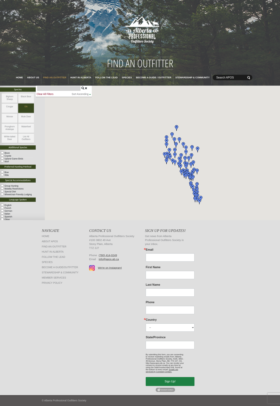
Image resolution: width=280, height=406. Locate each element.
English (7, 205)
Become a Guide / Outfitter (153, 77)
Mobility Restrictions (14, 189)
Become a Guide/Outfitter (60, 267)
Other (7, 219)
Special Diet (10, 192)
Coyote (7, 156)
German (8, 211)
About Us (33, 77)
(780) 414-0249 (108, 255)
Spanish (8, 217)
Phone (150, 302)
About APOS (50, 241)
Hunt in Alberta (80, 77)
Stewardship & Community (192, 77)
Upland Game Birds (13, 159)
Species (127, 77)
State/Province (156, 337)
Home (19, 77)
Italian (7, 214)
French (7, 208)
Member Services (54, 277)
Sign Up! (170, 381)
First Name (153, 267)
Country (151, 319)
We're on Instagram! (110, 267)
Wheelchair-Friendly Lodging (18, 194)
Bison (7, 153)
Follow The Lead (106, 77)
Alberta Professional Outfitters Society (140, 28)
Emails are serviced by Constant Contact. (162, 370)
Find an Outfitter (54, 77)
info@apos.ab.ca (109, 259)
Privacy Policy (52, 282)
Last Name (153, 284)
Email (149, 249)
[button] (197, 185)
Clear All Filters (45, 94)
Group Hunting (11, 186)
